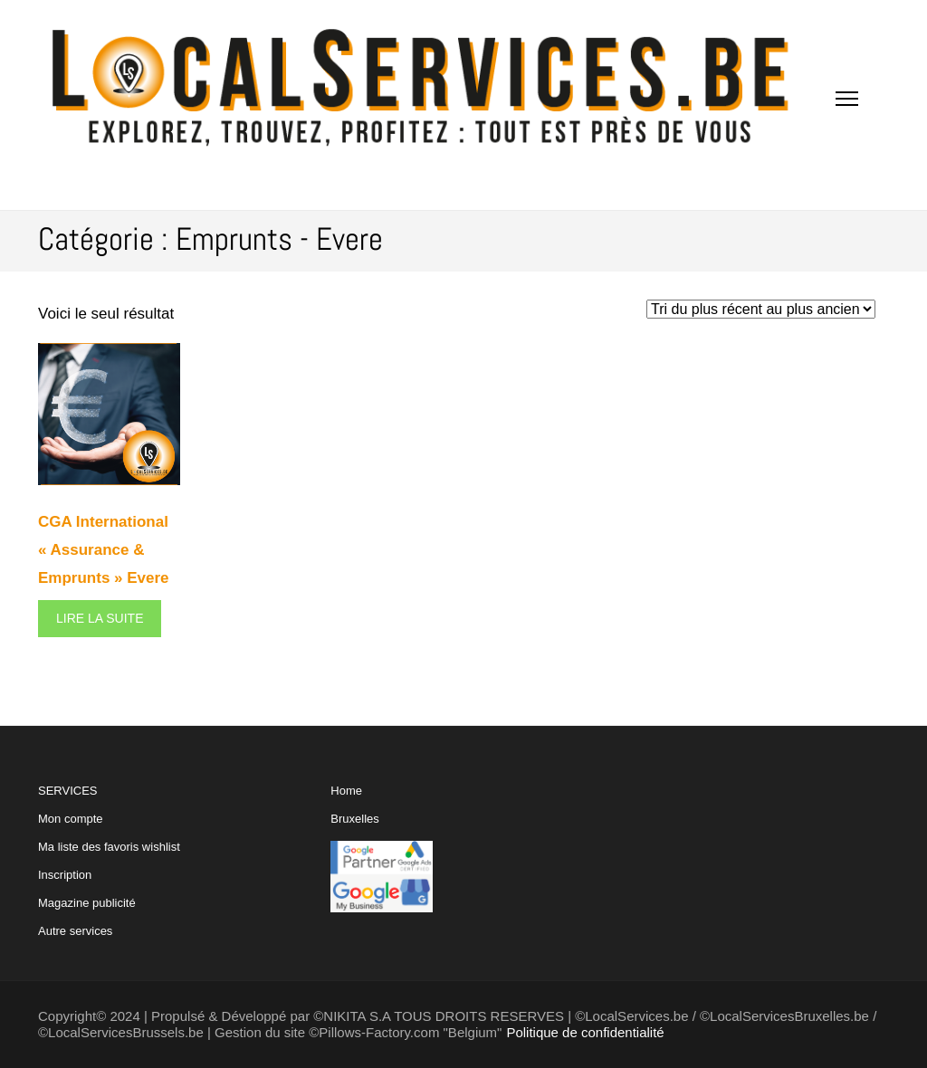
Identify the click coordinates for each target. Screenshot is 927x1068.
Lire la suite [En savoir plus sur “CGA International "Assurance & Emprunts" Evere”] (99, 618)
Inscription (64, 875)
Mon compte (70, 818)
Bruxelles (354, 818)
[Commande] (760, 309)
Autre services (75, 931)
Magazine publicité (87, 903)
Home (346, 790)
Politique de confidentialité (585, 1032)
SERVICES (109, 861)
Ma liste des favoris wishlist (109, 846)
